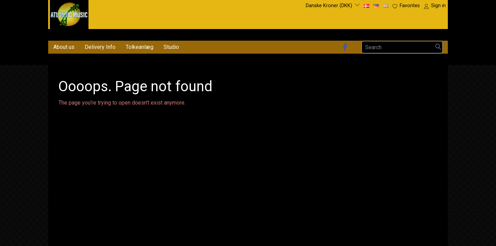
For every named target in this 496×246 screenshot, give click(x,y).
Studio (171, 47)
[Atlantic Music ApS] (69, 13)
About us (63, 47)
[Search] (438, 47)
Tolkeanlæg (139, 47)
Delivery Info (100, 47)
